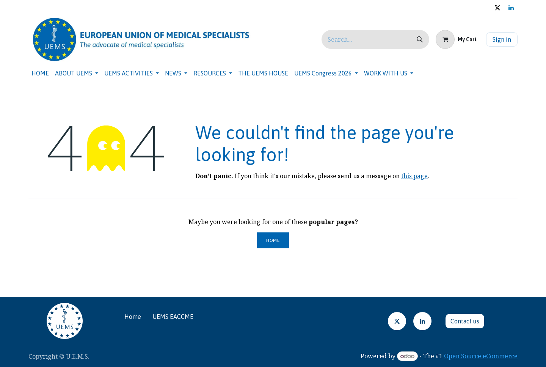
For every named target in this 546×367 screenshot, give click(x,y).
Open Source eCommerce (481, 356)
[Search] (419, 39)
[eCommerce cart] (456, 39)
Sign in (502, 39)
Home (272, 240)
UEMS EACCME (172, 316)
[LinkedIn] (422, 321)
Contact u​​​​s (464, 321)
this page (414, 176)
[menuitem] (40, 73)
